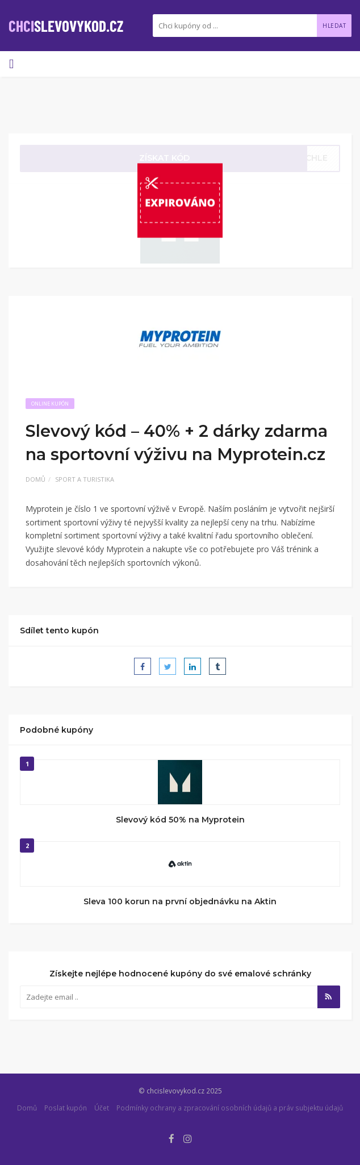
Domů (35, 479)
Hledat (334, 26)
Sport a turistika (84, 479)
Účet (101, 1107)
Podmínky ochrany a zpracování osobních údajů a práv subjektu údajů (229, 1107)
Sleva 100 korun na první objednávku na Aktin (180, 901)
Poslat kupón (65, 1107)
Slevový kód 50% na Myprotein (180, 820)
